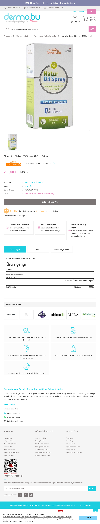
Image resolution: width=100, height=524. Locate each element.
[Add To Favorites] (11, 215)
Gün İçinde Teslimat (42, 447)
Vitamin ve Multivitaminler (35, 182)
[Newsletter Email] (50, 488)
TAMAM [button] (88, 518)
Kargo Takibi (70, 450)
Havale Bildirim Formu (43, 452)
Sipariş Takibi (39, 441)
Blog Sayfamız (9, 455)
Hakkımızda (8, 438)
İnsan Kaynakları (9, 450)
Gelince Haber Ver (50, 202)
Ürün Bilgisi (15, 249)
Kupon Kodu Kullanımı (74, 452)
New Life (28, 186)
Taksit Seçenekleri (61, 249)
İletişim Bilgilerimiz (10, 444)
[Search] (50, 29)
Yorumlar (38, 249)
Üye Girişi (69, 441)
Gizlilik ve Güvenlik (42, 444)
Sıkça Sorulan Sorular (43, 455)
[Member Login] (75, 18)
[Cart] (89, 18)
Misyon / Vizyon (9, 441)
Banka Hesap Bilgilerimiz (12, 452)
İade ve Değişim (40, 438)
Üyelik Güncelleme (73, 447)
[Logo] (22, 18)
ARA (92, 29)
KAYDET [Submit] (92, 488)
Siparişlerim (70, 444)
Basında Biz (8, 447)
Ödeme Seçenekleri (42, 450)
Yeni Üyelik (70, 438)
